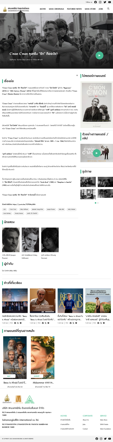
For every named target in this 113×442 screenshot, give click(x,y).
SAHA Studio (104, 424)
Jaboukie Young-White (37, 209)
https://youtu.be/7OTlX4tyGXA (24, 204)
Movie (42, 9)
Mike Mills (61, 209)
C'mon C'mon (13, 209)
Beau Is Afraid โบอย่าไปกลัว (15, 382)
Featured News (74, 9)
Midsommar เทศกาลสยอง (42, 382)
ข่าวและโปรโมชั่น (65, 420)
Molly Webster (71, 209)
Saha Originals (55, 9)
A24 (5, 209)
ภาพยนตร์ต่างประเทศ (67, 429)
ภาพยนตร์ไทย (64, 424)
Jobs (100, 9)
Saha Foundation (105, 429)
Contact (85, 429)
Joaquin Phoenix (51, 209)
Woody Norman (19, 213)
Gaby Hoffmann (24, 209)
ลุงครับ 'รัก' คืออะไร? (32, 213)
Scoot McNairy (7, 213)
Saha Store (89, 9)
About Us (86, 420)
